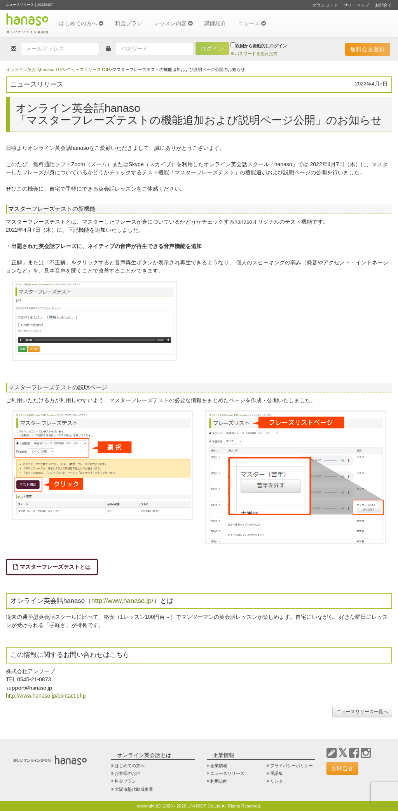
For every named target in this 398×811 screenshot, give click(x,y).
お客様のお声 (127, 773)
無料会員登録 (367, 49)
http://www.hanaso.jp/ (122, 600)
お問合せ (383, 5)
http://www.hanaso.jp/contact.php (46, 696)
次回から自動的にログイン (258, 45)
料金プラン (128, 23)
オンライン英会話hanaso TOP (35, 69)
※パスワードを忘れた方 (254, 53)
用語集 (276, 773)
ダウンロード (325, 5)
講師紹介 (215, 23)
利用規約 (218, 781)
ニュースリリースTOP (88, 69)
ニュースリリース (227, 773)
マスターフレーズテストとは (55, 567)
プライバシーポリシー (291, 765)
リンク (276, 781)
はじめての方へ (81, 23)
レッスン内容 (173, 23)
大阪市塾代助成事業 (134, 789)
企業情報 (218, 765)
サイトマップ (356, 5)
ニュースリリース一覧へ (362, 711)
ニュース (252, 23)
